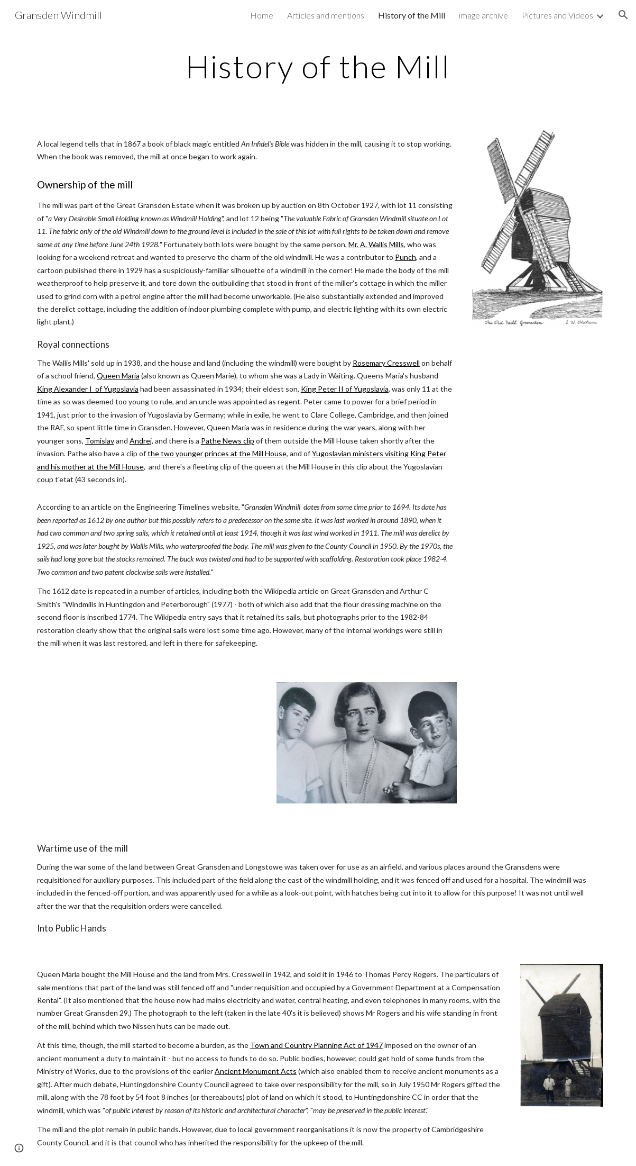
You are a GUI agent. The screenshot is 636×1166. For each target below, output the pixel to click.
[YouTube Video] (147, 746)
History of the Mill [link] (411, 15)
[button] (623, 15)
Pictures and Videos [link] (557, 15)
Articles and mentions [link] (325, 15)
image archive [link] (483, 15)
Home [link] (261, 15)
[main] (317, 66)
